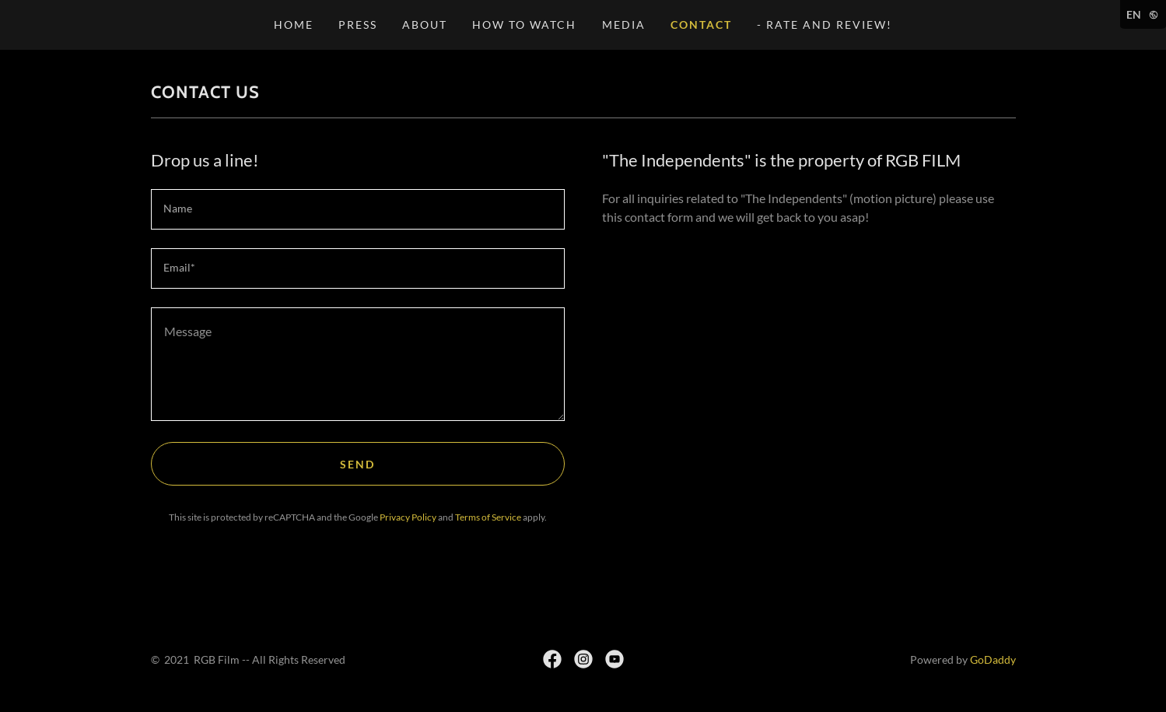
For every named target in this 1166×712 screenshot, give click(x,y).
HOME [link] (293, 24)
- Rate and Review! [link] (824, 24)
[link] (552, 659)
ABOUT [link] (424, 24)
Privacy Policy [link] (408, 517)
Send (357, 464)
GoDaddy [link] (993, 659)
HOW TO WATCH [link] (524, 24)
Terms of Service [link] (488, 517)
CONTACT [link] (701, 24)
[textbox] (358, 209)
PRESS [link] (357, 24)
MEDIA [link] (624, 24)
